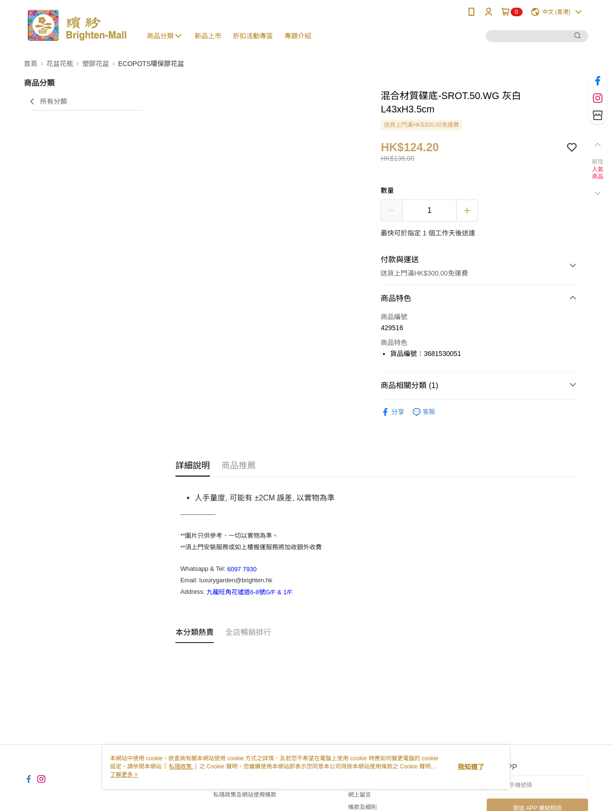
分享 (392, 412)
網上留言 (359, 794)
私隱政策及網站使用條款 (244, 794)
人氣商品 (598, 173)
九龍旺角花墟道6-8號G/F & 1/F (249, 592)
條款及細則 (362, 807)
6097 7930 (241, 568)
